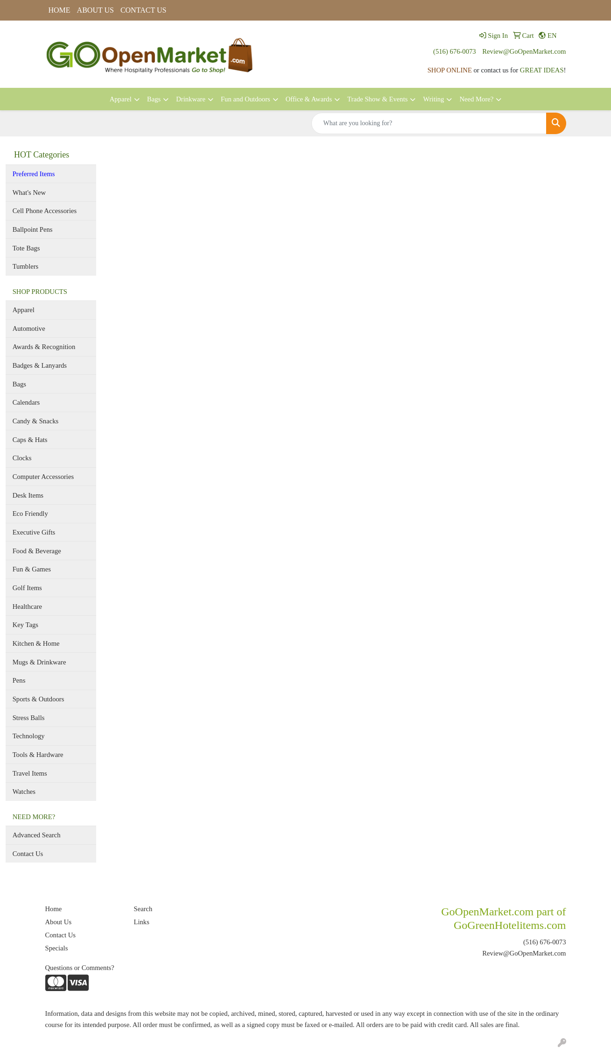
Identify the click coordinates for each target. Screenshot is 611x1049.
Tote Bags (26, 248)
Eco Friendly (30, 513)
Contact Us (28, 853)
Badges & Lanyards (40, 365)
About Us (58, 922)
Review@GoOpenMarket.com (524, 51)
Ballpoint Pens (33, 229)
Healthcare (27, 606)
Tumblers (26, 266)
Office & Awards (309, 99)
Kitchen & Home (36, 643)
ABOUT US (95, 10)
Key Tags (25, 624)
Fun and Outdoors (245, 99)
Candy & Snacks (36, 421)
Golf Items (27, 588)
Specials (56, 948)
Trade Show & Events (377, 99)
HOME (59, 10)
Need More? (476, 99)
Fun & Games (32, 569)
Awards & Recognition (44, 346)
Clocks (22, 458)
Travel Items (30, 773)
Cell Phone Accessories (45, 210)
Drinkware (190, 99)
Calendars (26, 402)
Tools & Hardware (38, 754)
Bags (154, 99)
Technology (29, 736)
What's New (29, 192)
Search (143, 909)
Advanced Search (37, 835)
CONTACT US (143, 10)
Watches (24, 791)
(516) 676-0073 (454, 51)
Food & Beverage (37, 551)
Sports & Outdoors (38, 699)
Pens (19, 680)
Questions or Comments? (79, 967)
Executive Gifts (34, 532)
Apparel (121, 99)
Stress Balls (29, 717)
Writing (433, 99)
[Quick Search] (429, 123)
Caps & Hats (30, 439)
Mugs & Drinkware (39, 662)
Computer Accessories (43, 476)
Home (53, 909)
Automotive (29, 328)
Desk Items (28, 495)
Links (141, 922)
